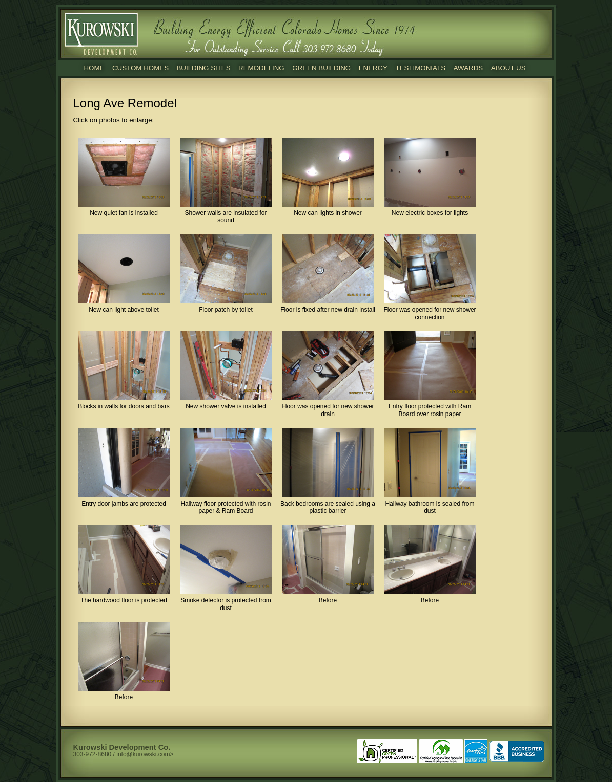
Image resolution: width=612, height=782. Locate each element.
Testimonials (420, 68)
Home (94, 68)
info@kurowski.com (143, 754)
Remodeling (261, 68)
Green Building (321, 68)
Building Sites (203, 68)
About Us (508, 68)
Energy (373, 68)
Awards (468, 68)
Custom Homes (140, 68)
